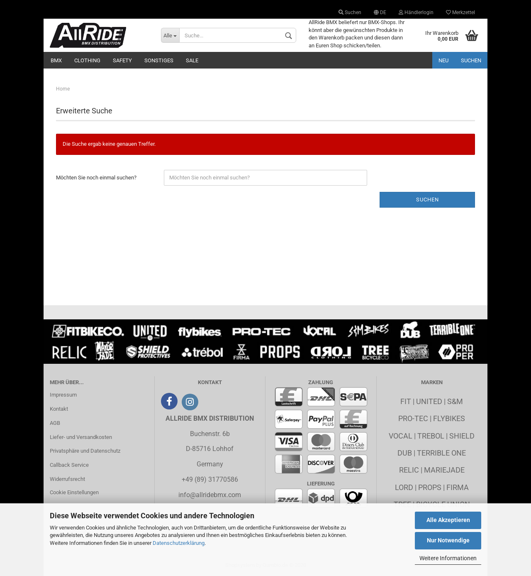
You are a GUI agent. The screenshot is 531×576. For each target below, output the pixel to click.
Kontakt (59, 409)
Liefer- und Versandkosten (81, 437)
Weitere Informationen (448, 558)
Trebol (430, 435)
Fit (405, 401)
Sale (192, 60)
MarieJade (444, 470)
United (429, 401)
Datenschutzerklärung (179, 543)
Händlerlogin (416, 12)
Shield (462, 435)
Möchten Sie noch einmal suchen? (96, 177)
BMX (56, 60)
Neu (443, 60)
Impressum (63, 395)
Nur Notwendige (448, 540)
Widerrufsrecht (67, 479)
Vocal (400, 435)
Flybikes (449, 418)
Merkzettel (460, 12)
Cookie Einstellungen (74, 492)
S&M (455, 401)
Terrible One (441, 453)
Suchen (350, 12)
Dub (404, 453)
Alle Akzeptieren (448, 520)
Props (429, 487)
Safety (122, 60)
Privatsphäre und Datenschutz (85, 451)
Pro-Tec (413, 418)
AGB (55, 423)
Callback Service (69, 465)
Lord (404, 487)
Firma (457, 487)
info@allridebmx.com (209, 495)
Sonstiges (158, 60)
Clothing (87, 60)
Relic (409, 470)
